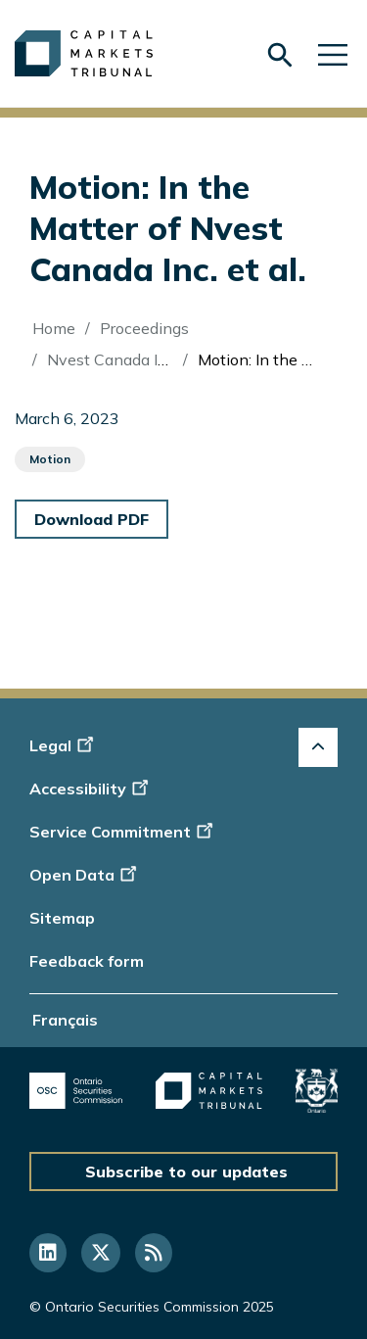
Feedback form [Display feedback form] (86, 961)
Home (53, 328)
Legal (64, 745)
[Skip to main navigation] (332, 53)
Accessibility (91, 788)
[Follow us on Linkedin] (48, 1252)
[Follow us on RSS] (153, 1252)
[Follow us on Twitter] (100, 1252)
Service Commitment (122, 831)
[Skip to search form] (279, 55)
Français (65, 1019)
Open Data (85, 875)
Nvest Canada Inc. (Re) (129, 359)
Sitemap (62, 918)
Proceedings (144, 328)
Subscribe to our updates (186, 1171)
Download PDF (91, 519)
